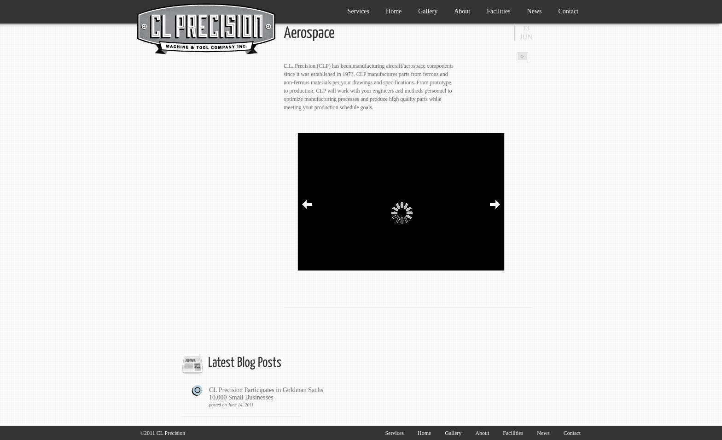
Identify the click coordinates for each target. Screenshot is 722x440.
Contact (568, 11)
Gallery (427, 11)
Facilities (498, 11)
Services (356, 9)
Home (394, 11)
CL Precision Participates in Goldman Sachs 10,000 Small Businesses (269, 398)
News (534, 11)
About (462, 11)
